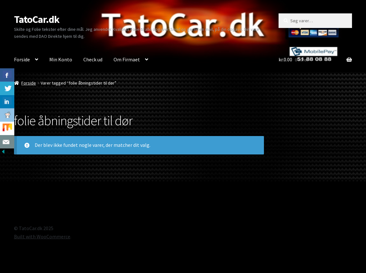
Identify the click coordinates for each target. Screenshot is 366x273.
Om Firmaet (127, 59)
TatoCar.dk (36, 19)
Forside (22, 59)
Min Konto (60, 59)
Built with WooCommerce (42, 236)
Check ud (92, 59)
